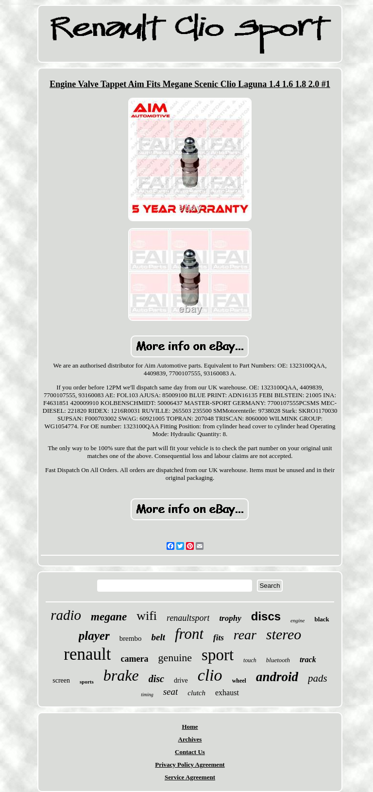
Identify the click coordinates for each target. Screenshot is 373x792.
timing (147, 694)
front (189, 633)
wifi (146, 616)
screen (61, 680)
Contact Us (190, 752)
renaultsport (188, 618)
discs (266, 616)
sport (218, 655)
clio (210, 675)
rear (245, 634)
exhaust (227, 692)
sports (87, 682)
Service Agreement (190, 777)
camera (134, 659)
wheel (239, 680)
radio (66, 615)
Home (190, 726)
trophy (230, 618)
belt (158, 637)
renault (87, 654)
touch (249, 660)
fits (218, 637)
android (277, 676)
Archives (190, 739)
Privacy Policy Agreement (189, 764)
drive (181, 680)
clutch (196, 693)
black (321, 619)
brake (121, 675)
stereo (283, 634)
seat (170, 691)
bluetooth (278, 660)
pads (317, 678)
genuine (175, 657)
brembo (130, 638)
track (308, 659)
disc (156, 678)
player (94, 635)
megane (109, 617)
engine (297, 620)
